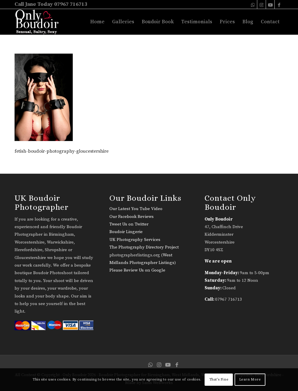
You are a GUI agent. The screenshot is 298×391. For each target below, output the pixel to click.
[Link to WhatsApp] (253, 4)
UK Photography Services (134, 239)
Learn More (250, 379)
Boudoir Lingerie (126, 232)
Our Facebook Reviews (131, 216)
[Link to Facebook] (279, 4)
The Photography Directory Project (144, 247)
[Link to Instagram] (261, 4)
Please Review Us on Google (137, 270)
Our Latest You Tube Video (135, 209)
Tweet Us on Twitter (128, 224)
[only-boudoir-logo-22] (39, 22)
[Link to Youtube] (270, 4)
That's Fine (219, 379)
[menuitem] (97, 22)
